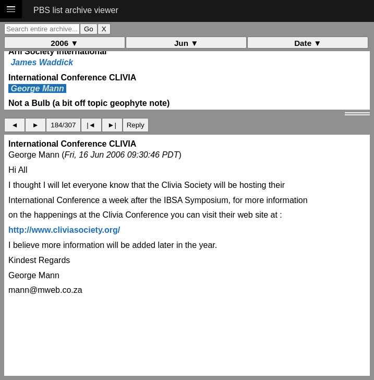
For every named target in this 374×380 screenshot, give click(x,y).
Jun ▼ (186, 43)
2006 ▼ (64, 43)
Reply (135, 125)
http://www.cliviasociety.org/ (64, 229)
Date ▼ (307, 43)
